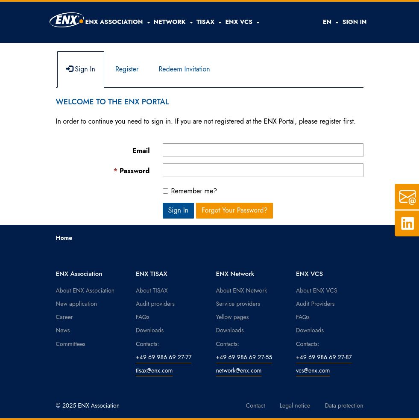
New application (76, 303)
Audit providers (155, 303)
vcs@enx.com (313, 370)
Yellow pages (232, 317)
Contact (255, 405)
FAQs (142, 317)
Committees (71, 344)
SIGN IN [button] (354, 22)
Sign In (80, 69)
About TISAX (151, 290)
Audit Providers (315, 303)
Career (64, 317)
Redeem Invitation (184, 69)
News (63, 330)
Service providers (238, 303)
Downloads (150, 330)
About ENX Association (85, 290)
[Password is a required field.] (263, 170)
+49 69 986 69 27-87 (324, 357)
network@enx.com (239, 370)
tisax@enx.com (154, 370)
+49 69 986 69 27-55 (244, 357)
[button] (118, 21)
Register (127, 69)
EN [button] (331, 22)
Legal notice (295, 405)
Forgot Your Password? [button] (235, 210)
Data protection (344, 405)
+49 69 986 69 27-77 (164, 357)
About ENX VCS (316, 290)
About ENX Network (241, 290)
